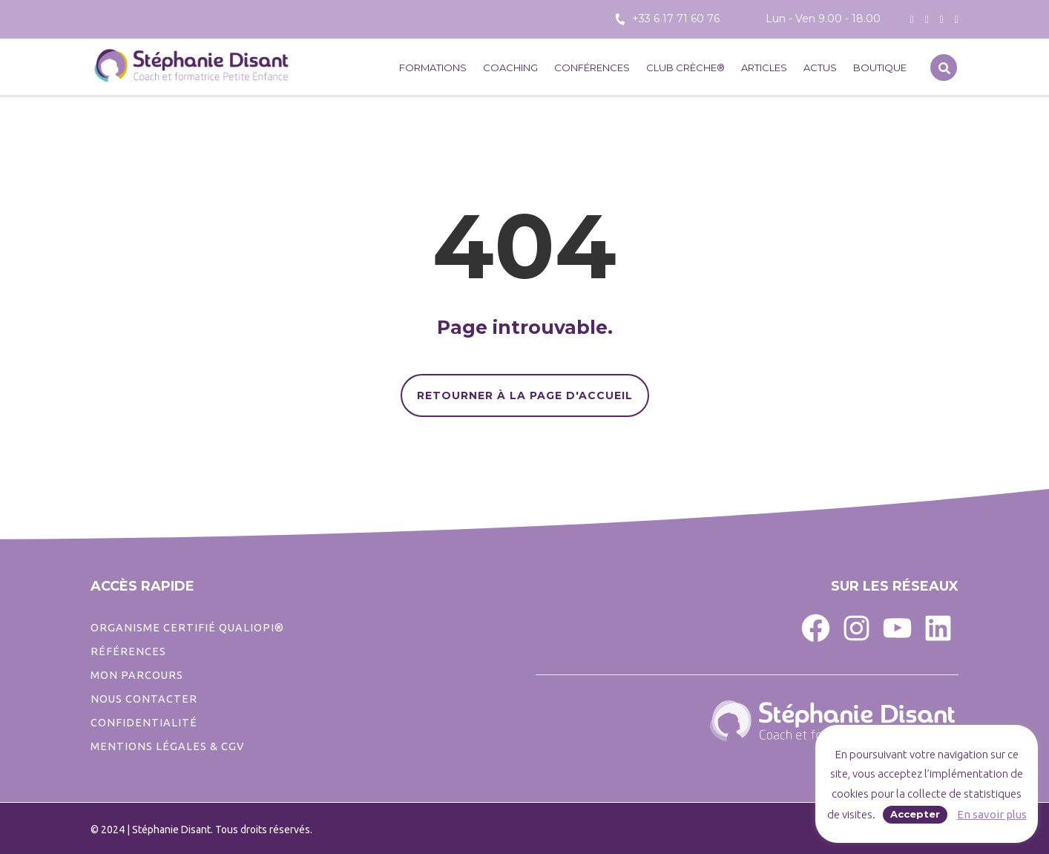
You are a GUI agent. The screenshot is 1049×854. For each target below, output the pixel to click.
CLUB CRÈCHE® (685, 67)
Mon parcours (137, 675)
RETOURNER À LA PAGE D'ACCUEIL (525, 395)
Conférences (592, 67)
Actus (820, 67)
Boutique (880, 67)
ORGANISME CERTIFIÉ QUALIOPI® (187, 628)
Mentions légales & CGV (167, 746)
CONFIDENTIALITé (144, 723)
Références (128, 651)
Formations (433, 67)
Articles (764, 67)
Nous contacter (144, 699)
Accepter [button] (915, 814)
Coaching (510, 67)
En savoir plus (992, 814)
